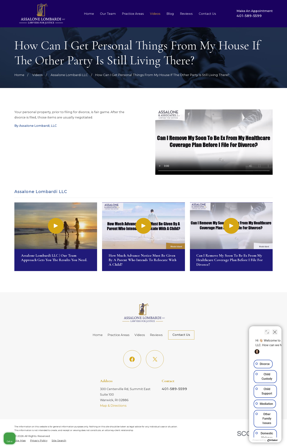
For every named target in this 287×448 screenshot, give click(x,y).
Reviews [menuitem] (186, 13)
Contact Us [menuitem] (207, 13)
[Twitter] (155, 359)
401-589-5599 (249, 16)
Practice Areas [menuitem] (133, 13)
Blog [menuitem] (170, 13)
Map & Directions (113, 405)
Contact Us (181, 335)
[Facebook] (132, 359)
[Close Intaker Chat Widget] (275, 330)
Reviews (156, 335)
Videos (139, 335)
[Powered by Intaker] (255, 440)
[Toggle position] (267, 330)
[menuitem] (20, 440)
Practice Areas (119, 335)
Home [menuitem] (89, 13)
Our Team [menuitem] (108, 13)
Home (98, 335)
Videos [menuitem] (155, 13)
